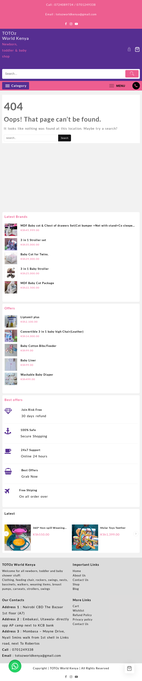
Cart (76, 606)
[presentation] (6, 533)
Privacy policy (83, 619)
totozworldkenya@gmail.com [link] (38, 655)
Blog (76, 588)
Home (77, 571)
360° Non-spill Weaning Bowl (49, 528)
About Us (79, 575)
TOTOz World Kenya (15, 35)
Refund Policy (82, 615)
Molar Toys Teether (113, 527)
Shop (76, 584)
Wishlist (78, 610)
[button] (15, 666)
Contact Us (81, 580)
